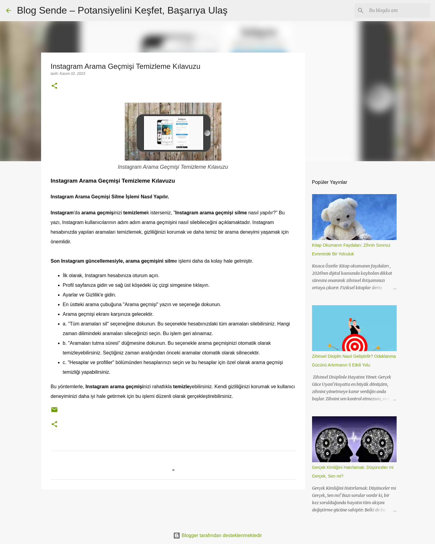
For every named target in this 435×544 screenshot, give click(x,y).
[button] (54, 86)
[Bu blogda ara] (398, 10)
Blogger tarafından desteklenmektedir (217, 535)
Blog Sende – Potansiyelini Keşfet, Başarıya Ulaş (122, 10)
